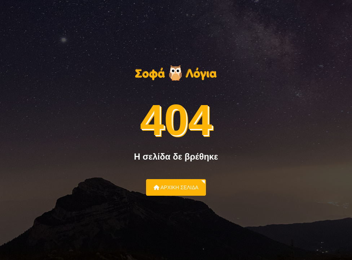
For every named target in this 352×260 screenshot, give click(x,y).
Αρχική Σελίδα (176, 187)
